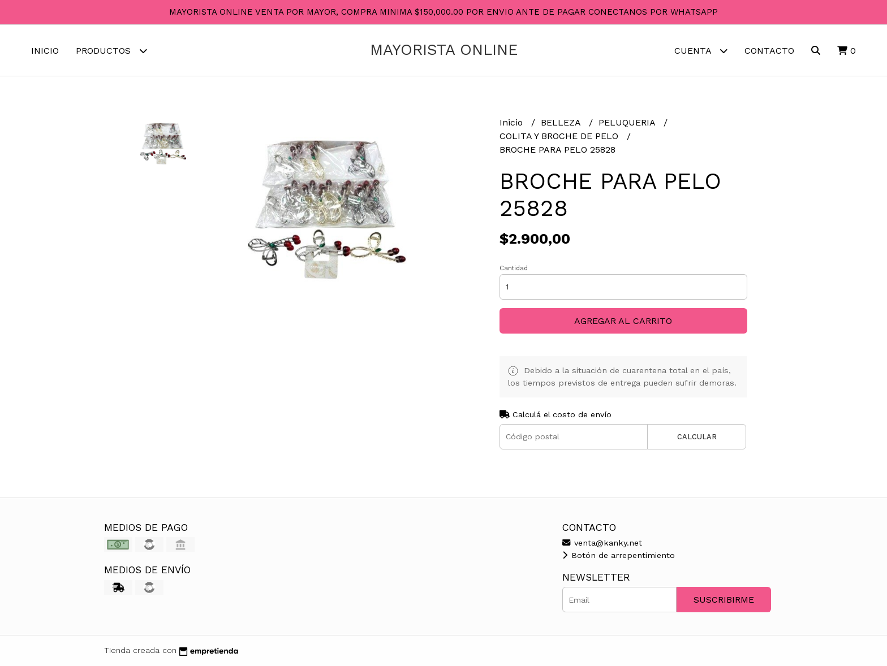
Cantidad (514, 268)
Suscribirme (724, 599)
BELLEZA (562, 122)
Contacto (769, 50)
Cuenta (700, 50)
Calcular (697, 437)
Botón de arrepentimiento (618, 555)
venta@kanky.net (602, 542)
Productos (111, 50)
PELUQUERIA (628, 122)
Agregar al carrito (623, 320)
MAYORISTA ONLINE (444, 50)
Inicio (45, 50)
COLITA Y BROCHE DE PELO (560, 136)
